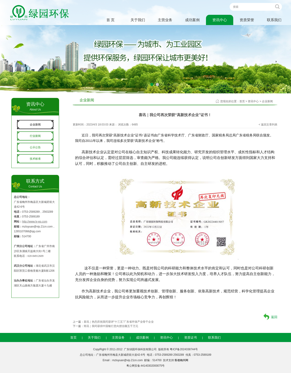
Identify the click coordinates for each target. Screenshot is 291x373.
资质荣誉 (247, 20)
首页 (242, 101)
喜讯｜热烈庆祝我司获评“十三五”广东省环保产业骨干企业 (119, 321)
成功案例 (192, 20)
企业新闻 (35, 124)
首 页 (110, 20)
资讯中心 (219, 20)
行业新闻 (35, 136)
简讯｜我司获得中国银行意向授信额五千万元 (111, 326)
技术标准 (35, 158)
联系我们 (274, 20)
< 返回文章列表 (268, 124)
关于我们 (137, 20)
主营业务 (165, 20)
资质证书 (190, 337)
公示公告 (35, 147)
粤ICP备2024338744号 (184, 349)
